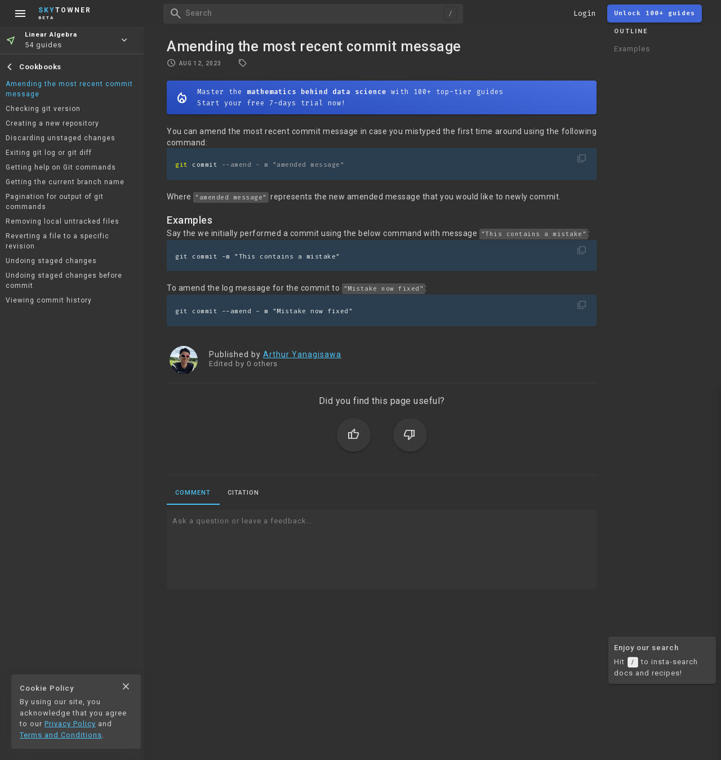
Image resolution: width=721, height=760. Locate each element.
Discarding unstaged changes (60, 138)
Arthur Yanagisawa (302, 354)
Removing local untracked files (62, 221)
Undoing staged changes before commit (64, 281)
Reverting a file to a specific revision (57, 241)
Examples (632, 49)
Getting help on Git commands (61, 167)
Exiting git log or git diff (49, 153)
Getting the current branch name (65, 182)
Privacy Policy (70, 723)
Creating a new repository (52, 123)
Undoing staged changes (51, 261)
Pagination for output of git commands (55, 202)
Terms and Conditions (61, 735)
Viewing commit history (49, 300)
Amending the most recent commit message (69, 89)
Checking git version (43, 109)
